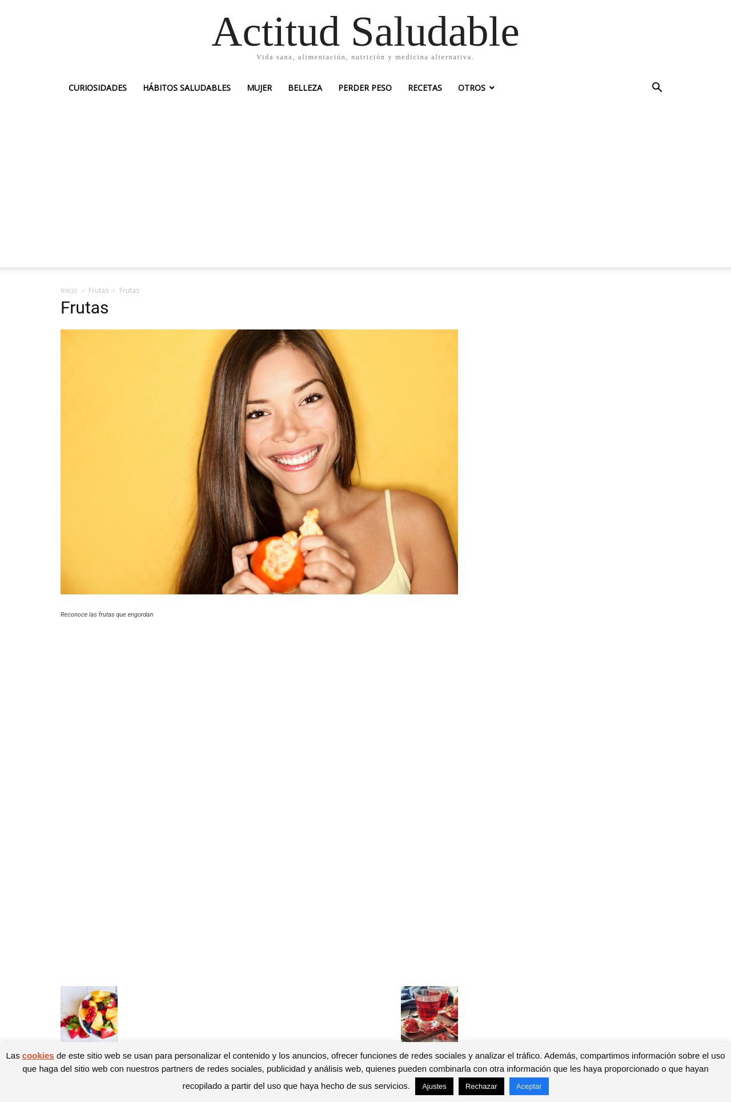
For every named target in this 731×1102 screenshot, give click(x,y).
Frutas (99, 290)
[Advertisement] (365, 187)
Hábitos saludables (187, 87)
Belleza (305, 87)
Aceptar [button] (529, 1086)
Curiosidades (98, 87)
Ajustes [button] (434, 1086)
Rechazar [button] (481, 1086)
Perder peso (365, 87)
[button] (656, 88)
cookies (38, 1055)
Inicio (69, 290)
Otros (471, 87)
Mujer (259, 87)
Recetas (425, 87)
